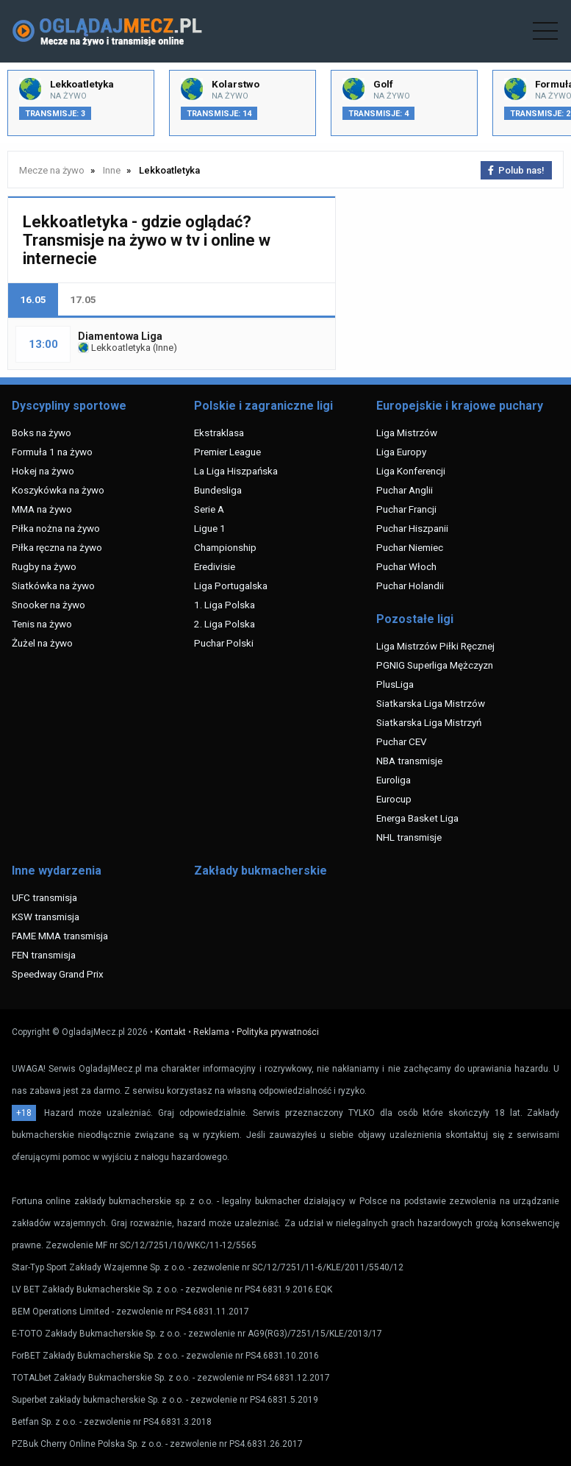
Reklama (211, 1032)
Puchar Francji (406, 509)
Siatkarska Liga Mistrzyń (428, 722)
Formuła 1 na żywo (52, 452)
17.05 (83, 299)
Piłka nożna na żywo (56, 528)
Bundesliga (218, 490)
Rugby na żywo (44, 566)
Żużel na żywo (42, 643)
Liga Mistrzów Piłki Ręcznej (435, 646)
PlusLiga (395, 684)
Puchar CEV (401, 741)
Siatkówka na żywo (53, 585)
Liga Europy (401, 452)
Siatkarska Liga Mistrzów (430, 703)
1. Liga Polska (224, 605)
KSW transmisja (45, 916)
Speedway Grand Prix (58, 974)
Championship (225, 547)
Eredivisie (214, 566)
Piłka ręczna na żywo (57, 547)
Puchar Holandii (410, 585)
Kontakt (170, 1032)
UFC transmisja (44, 897)
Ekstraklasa (219, 432)
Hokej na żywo (43, 471)
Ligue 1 (210, 528)
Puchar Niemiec (409, 547)
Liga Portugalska (230, 585)
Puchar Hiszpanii (412, 528)
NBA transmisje (409, 760)
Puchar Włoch (406, 566)
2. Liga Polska (224, 624)
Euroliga (393, 780)
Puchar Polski (224, 643)
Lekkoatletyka (114, 347)
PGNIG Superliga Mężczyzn (434, 665)
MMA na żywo (42, 509)
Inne (164, 347)
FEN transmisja (44, 955)
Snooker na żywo (48, 605)
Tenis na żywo (42, 624)
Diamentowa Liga (120, 336)
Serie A (209, 509)
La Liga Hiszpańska (236, 471)
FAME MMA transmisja (60, 936)
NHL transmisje (409, 837)
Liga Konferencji (410, 471)
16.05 (33, 299)
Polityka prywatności (278, 1032)
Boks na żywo (41, 432)
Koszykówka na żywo (58, 490)
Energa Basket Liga (417, 818)
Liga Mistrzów (406, 432)
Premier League (227, 452)
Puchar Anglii (404, 490)
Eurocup (394, 799)
